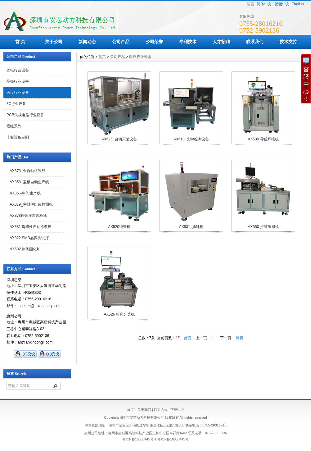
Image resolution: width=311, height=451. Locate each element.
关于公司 (53, 41)
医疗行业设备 (18, 92)
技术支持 (288, 41)
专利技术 (187, 41)
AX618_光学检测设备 (191, 139)
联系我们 (255, 41)
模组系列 (14, 126)
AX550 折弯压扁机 (263, 227)
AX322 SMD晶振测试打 (29, 238)
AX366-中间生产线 (25, 193)
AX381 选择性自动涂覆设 (31, 227)
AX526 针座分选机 (119, 314)
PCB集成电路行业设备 (25, 115)
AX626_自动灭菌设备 (119, 139)
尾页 (239, 338)
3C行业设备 (16, 104)
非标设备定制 (18, 137)
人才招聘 (221, 41)
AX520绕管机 (119, 227)
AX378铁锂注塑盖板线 (28, 215)
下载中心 (177, 410)
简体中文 (264, 4)
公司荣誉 (154, 41)
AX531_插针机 (191, 227)
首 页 (20, 41)
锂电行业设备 (18, 70)
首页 (102, 57)
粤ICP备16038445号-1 (139, 439)
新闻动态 (87, 41)
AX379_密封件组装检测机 (31, 204)
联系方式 (161, 410)
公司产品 (120, 41)
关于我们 (144, 410)
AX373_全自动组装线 (27, 171)
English (297, 4)
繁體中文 (282, 4)
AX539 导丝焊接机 (263, 139)
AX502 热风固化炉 (25, 249)
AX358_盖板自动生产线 (29, 182)
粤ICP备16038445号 (172, 439)
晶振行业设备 (18, 81)
